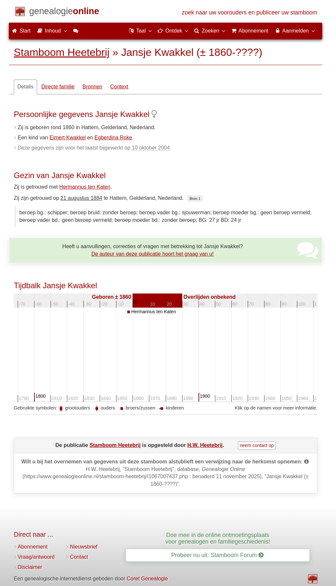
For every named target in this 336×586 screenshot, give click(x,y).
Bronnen (92, 86)
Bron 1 (195, 198)
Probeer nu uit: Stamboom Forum (217, 555)
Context (119, 86)
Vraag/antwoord (36, 557)
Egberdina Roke (113, 137)
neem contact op (257, 445)
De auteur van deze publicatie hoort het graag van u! (153, 254)
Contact (79, 557)
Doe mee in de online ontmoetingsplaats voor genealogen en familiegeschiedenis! (217, 538)
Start (21, 31)
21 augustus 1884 (81, 198)
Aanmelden (294, 30)
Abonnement (33, 547)
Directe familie (57, 86)
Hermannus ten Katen (85, 187)
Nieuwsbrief (83, 547)
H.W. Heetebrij (205, 445)
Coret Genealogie (147, 578)
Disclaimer (30, 567)
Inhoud (51, 30)
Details (25, 86)
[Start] (64, 12)
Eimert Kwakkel (68, 137)
